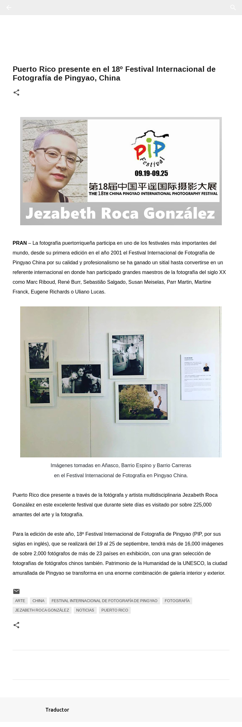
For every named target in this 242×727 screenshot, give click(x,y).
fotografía (177, 601)
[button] (16, 93)
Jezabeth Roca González (42, 610)
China (38, 601)
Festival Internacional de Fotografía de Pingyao (105, 601)
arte (20, 601)
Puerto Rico (114, 610)
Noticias (85, 610)
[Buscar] (26, 7)
